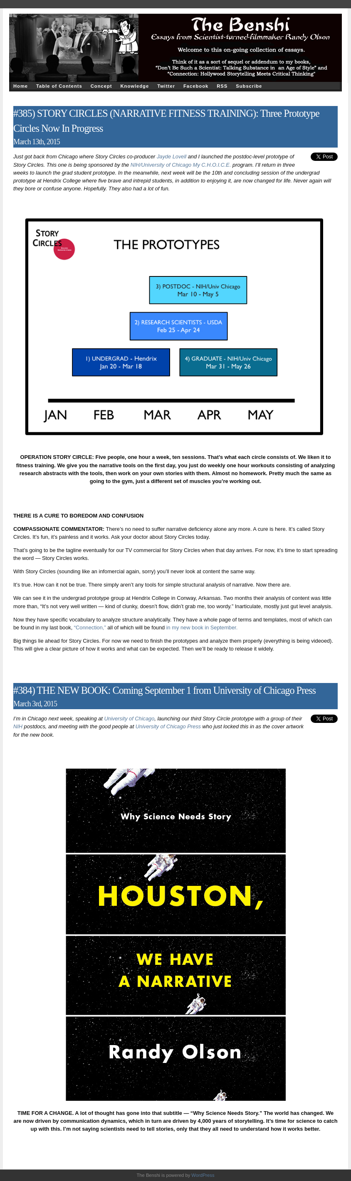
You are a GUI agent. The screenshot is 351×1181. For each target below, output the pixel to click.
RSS (222, 86)
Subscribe (249, 86)
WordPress (202, 1175)
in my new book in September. (201, 627)
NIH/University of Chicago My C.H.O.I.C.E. (181, 165)
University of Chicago (129, 718)
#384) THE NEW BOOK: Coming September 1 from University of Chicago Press (164, 690)
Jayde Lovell (171, 156)
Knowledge (134, 86)
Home (20, 86)
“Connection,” (90, 627)
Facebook (195, 86)
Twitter (166, 86)
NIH (17, 726)
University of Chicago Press (168, 726)
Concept (101, 86)
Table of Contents (59, 86)
